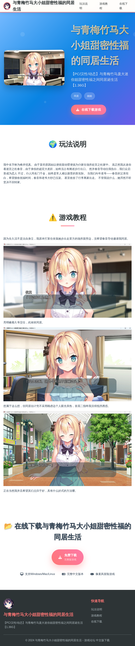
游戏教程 (103, 6)
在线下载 (123, 6)
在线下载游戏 (88, 109)
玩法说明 (83, 6)
